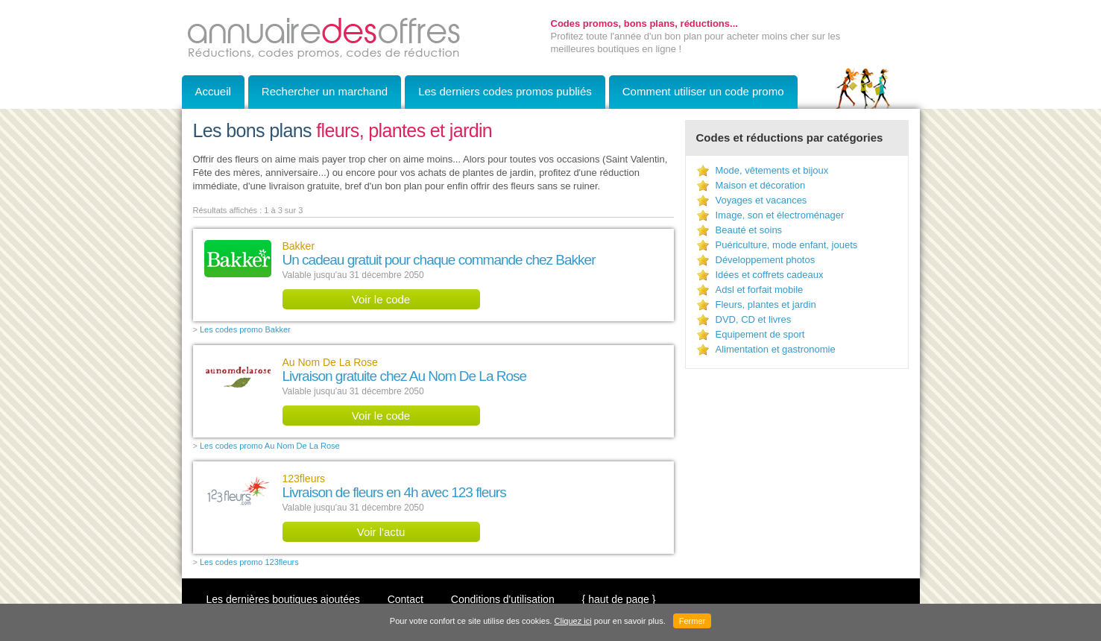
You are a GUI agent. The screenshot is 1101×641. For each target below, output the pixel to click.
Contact (405, 599)
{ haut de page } (619, 599)
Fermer (692, 620)
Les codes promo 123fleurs (249, 562)
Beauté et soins (749, 230)
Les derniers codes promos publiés (505, 91)
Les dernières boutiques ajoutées (283, 599)
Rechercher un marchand (325, 91)
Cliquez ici (573, 620)
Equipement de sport (760, 334)
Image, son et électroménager (780, 215)
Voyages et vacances (761, 200)
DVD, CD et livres (754, 319)
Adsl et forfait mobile (760, 289)
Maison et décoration (761, 185)
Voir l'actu (381, 531)
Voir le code (381, 299)
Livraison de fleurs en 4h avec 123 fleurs (394, 492)
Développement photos (766, 259)
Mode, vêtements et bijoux (772, 170)
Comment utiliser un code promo (703, 91)
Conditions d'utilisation (503, 599)
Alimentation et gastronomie (776, 349)
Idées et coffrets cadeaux (770, 274)
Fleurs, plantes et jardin (766, 304)
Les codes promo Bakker (245, 329)
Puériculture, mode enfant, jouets (787, 244)
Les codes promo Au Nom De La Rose (270, 445)
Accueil (213, 91)
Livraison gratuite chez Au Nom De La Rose (405, 376)
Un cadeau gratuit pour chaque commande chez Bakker (439, 260)
